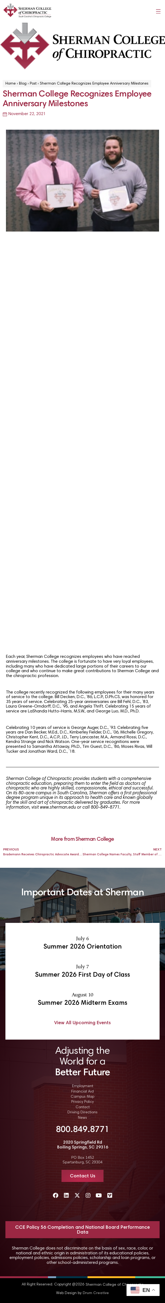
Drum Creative (96, 1293)
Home (10, 84)
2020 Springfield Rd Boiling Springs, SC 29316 (82, 1145)
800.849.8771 (82, 1130)
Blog (23, 84)
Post (33, 84)
